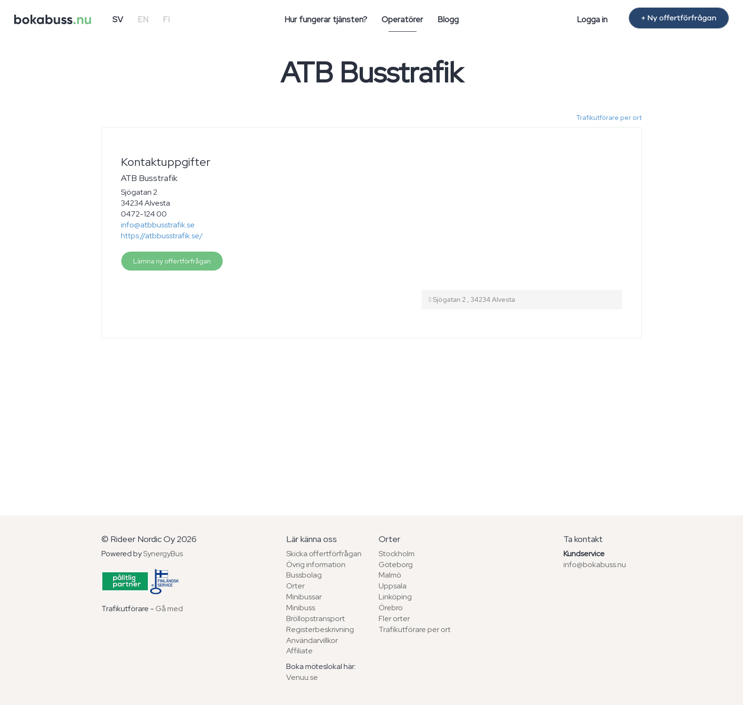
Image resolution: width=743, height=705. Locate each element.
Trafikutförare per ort (609, 117)
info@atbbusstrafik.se (158, 225)
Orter (295, 586)
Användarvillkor (312, 640)
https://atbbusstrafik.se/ (162, 236)
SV (117, 19)
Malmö (390, 575)
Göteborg (396, 564)
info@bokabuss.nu (594, 564)
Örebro (391, 608)
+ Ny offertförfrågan (678, 18)
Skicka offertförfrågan (324, 554)
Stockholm (397, 554)
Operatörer (402, 19)
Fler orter (394, 619)
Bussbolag (304, 575)
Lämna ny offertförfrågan (172, 261)
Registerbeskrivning (320, 629)
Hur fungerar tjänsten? (325, 19)
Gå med (169, 609)
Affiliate (299, 651)
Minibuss (300, 608)
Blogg (448, 19)
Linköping (395, 597)
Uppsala (393, 586)
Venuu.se (302, 677)
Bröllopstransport (315, 619)
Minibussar (304, 597)
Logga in (592, 19)
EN (142, 19)
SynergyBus (163, 554)
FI (166, 19)
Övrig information (315, 564)
